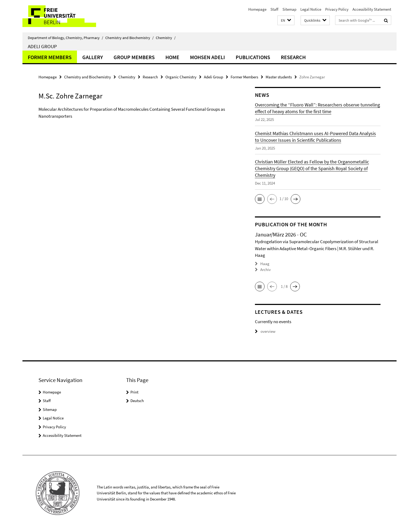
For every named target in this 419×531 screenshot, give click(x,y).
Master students (279, 76)
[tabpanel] (136, 119)
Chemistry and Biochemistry (129, 38)
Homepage (257, 9)
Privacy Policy (336, 9)
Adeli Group (42, 46)
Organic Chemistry (180, 76)
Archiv (265, 269)
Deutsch (137, 400)
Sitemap (289, 9)
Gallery (92, 57)
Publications (253, 57)
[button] (285, 20)
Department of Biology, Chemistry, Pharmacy (65, 38)
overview (265, 331)
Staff (274, 9)
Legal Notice (310, 9)
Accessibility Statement (371, 9)
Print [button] (134, 392)
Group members (134, 57)
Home (172, 57)
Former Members (50, 57)
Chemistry (166, 38)
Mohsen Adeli (207, 57)
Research (293, 57)
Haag (264, 263)
